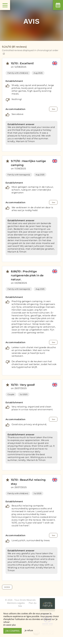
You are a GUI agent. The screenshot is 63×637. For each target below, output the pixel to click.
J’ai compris (12, 630)
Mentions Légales (16, 602)
